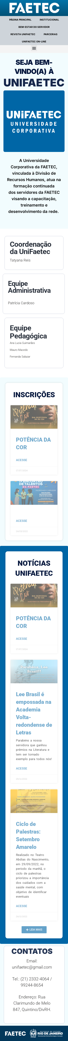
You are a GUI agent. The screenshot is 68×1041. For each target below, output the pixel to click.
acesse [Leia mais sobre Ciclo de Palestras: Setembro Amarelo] (21, 906)
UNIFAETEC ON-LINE (34, 41)
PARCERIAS (50, 34)
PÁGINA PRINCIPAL (20, 19)
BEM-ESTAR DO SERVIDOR (34, 26)
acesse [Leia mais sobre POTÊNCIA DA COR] (21, 460)
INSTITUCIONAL (49, 19)
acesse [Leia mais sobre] (21, 521)
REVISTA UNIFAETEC (23, 34)
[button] (34, 48)
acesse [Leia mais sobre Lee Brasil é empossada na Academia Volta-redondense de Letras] (21, 768)
